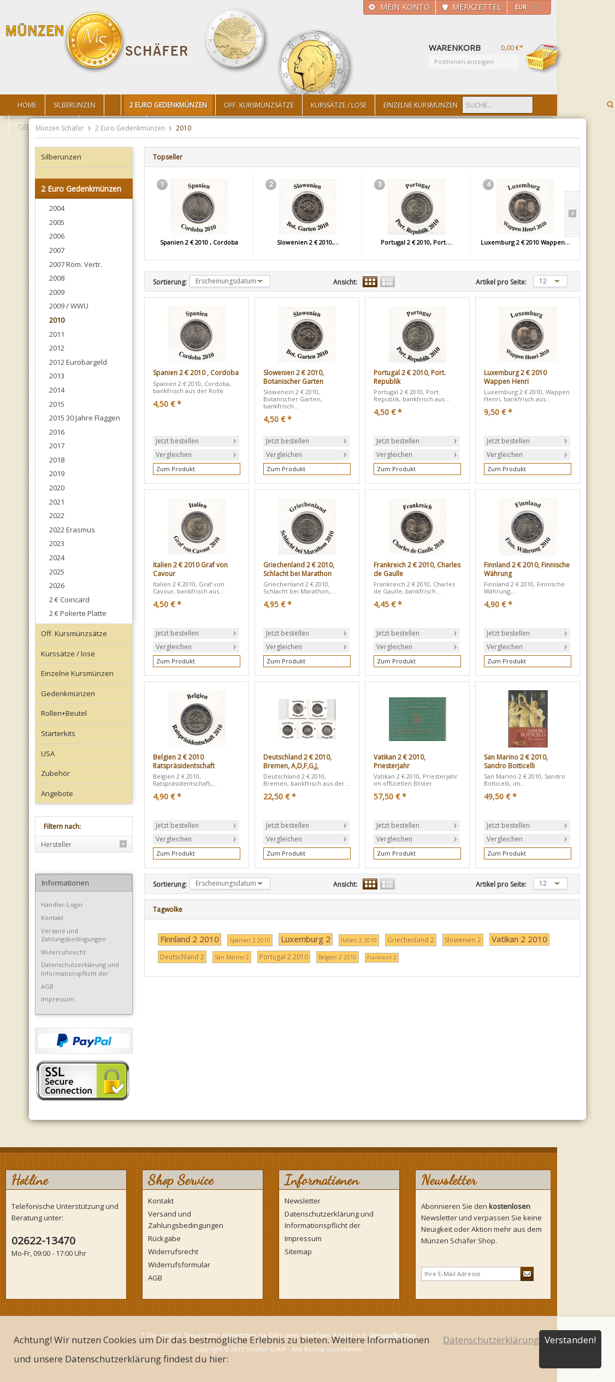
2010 (56, 320)
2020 (56, 488)
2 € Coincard (69, 599)
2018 (56, 460)
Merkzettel (476, 7)
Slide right (572, 214)
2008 (56, 278)
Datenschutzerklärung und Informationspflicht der (80, 968)
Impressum (57, 999)
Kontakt (52, 918)
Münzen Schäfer (97, 42)
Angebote (57, 793)
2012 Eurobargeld (78, 362)
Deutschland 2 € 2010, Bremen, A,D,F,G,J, (297, 761)
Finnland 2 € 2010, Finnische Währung (527, 569)
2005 (56, 222)
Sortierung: (170, 282)
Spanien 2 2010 (249, 940)
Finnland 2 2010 (189, 939)
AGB (47, 986)
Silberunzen (61, 157)
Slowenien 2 (463, 940)
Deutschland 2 (182, 957)
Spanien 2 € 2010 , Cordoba (199, 242)
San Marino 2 (232, 957)
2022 (56, 515)
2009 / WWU (68, 306)
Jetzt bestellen (177, 441)
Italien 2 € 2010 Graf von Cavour (190, 569)
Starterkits (58, 733)
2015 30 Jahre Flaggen (84, 418)
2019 (56, 473)
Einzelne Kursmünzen (77, 673)
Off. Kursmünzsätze (74, 633)
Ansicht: (345, 282)
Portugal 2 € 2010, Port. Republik (410, 377)
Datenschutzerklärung (491, 1339)
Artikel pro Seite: (501, 282)
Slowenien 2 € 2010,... (308, 242)
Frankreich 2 (382, 957)
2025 (56, 572)
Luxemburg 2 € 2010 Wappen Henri (515, 377)
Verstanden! (570, 1339)
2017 (56, 445)
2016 (56, 432)
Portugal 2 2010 (283, 957)
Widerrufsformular (179, 1265)
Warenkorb (544, 58)
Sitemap (298, 1251)
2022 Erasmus (72, 530)
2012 (56, 348)
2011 (56, 334)
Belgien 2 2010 (337, 957)
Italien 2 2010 (359, 940)
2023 (56, 543)
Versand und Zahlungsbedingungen (73, 935)
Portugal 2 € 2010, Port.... (416, 242)
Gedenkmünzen (68, 693)
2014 (56, 390)
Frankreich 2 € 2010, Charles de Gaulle (417, 569)
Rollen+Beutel (64, 713)
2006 (56, 236)
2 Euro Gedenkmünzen (131, 128)
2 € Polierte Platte (78, 613)
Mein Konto (405, 7)
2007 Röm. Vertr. (75, 264)
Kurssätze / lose (68, 654)
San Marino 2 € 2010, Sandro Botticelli (516, 761)
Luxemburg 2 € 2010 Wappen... (525, 242)
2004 (56, 208)
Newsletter (303, 1201)
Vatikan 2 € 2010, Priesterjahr (399, 761)
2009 (56, 292)
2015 (56, 404)
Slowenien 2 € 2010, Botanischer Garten (293, 377)
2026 (56, 585)
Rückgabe (164, 1238)
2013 (56, 376)
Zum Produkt (175, 469)
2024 (56, 557)
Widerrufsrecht (63, 952)
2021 (56, 502)
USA (48, 753)
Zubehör (55, 773)
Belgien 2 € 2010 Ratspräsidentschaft (184, 761)
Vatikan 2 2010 (519, 939)
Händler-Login (61, 904)
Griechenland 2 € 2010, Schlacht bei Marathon (298, 569)
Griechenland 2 (410, 940)
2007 (56, 250)
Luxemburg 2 (305, 939)
